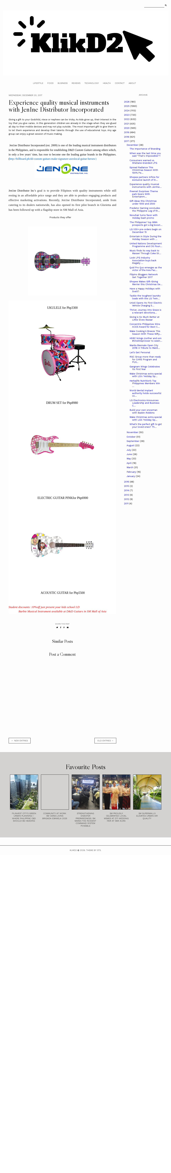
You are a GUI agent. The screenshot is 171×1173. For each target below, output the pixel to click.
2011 (126, 503)
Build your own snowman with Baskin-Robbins (143, 411)
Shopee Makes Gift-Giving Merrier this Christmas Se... (146, 283)
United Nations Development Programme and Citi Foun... (146, 245)
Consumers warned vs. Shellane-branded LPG (143, 161)
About (132, 83)
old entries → (105, 740)
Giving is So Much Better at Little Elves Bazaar (144, 318)
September (133, 441)
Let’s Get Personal (140, 352)
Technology (91, 83)
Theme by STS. (93, 850)
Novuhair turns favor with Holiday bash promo (144, 216)
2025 (127, 106)
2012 (127, 499)
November (133, 432)
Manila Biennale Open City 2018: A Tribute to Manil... (145, 346)
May (129, 458)
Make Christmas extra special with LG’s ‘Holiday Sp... (146, 418)
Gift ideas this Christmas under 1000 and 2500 (143, 202)
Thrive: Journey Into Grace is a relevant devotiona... (145, 311)
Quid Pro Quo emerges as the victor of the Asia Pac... (146, 269)
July (129, 450)
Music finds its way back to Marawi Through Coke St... (145, 252)
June (130, 454)
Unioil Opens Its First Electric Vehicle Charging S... (146, 304)
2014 (127, 490)
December (133, 145)
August (131, 445)
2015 (127, 486)
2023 (127, 115)
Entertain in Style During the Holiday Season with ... (145, 237)
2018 (127, 137)
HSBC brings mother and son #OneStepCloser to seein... (146, 339)
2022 (127, 119)
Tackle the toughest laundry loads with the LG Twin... (145, 297)
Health (107, 83)
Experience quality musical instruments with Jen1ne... (146, 185)
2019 (127, 132)
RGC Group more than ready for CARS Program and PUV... (145, 359)
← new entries (19, 740)
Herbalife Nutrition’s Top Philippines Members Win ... (145, 383)
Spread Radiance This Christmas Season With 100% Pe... (144, 170)
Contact (120, 83)
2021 (127, 123)
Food (50, 83)
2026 (127, 101)
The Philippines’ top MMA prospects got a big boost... (146, 223)
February (132, 472)
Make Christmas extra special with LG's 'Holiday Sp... (146, 375)
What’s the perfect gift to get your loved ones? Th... (146, 425)
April (129, 463)
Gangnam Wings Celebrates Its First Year (145, 368)
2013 (127, 495)
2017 (127, 141)
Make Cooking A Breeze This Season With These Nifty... (146, 332)
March (130, 467)
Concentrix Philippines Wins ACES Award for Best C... (145, 325)
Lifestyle (38, 83)
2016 (127, 481)
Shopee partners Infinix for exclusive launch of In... (144, 178)
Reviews (76, 83)
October (131, 436)
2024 (127, 110)
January (131, 476)
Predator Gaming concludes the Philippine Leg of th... (145, 209)
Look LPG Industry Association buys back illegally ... (143, 260)
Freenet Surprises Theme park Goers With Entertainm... (144, 194)
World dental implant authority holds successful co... (145, 393)
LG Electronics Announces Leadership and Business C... (144, 403)
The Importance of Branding (145, 148)
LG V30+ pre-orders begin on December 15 (145, 230)
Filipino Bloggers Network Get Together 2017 (144, 276)
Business (63, 83)
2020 (127, 128)
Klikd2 (73, 850)
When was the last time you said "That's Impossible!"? (145, 154)
